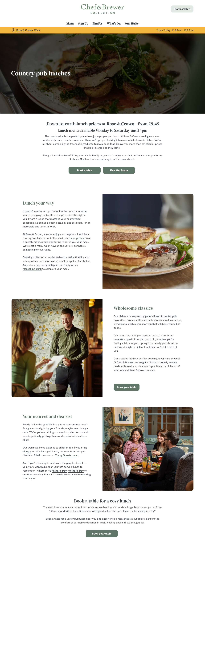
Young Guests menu (66, 455)
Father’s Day (59, 470)
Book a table (84, 170)
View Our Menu (119, 170)
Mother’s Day (76, 470)
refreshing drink (32, 269)
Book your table (126, 387)
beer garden (77, 238)
